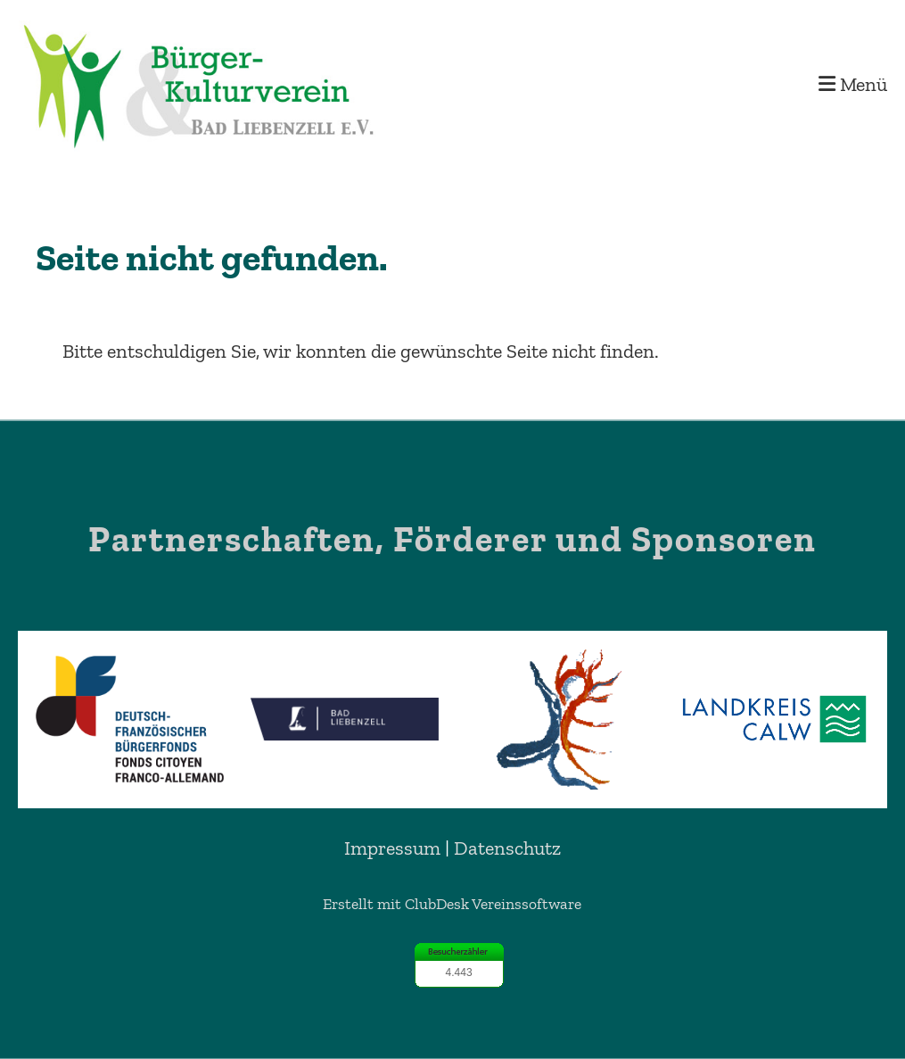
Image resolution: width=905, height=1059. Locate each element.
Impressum (392, 848)
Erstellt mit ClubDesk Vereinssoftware (452, 904)
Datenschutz (507, 848)
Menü (853, 84)
